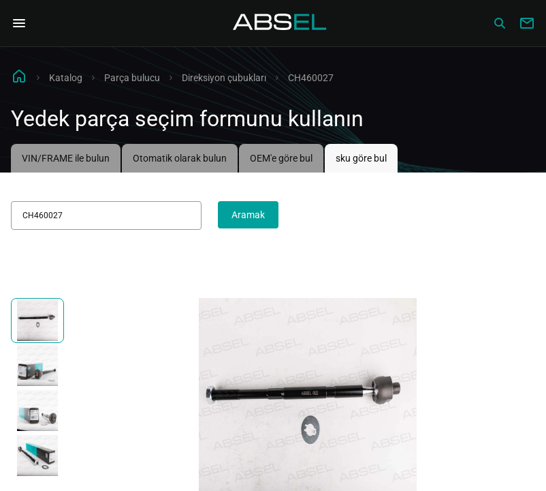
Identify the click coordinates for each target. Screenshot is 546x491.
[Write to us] (527, 23)
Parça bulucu (132, 77)
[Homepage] (280, 23)
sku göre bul (361, 158)
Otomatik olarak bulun (180, 158)
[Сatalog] (500, 23)
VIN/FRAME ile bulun (66, 158)
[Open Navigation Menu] (19, 23)
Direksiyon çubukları (224, 77)
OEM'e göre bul (281, 158)
